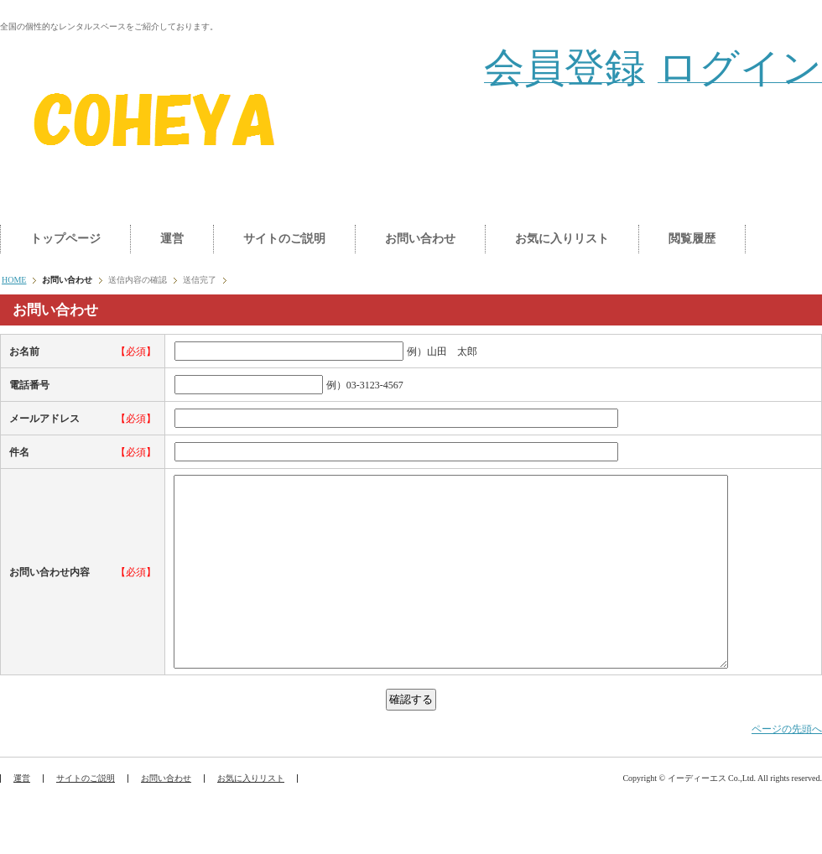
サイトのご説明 (284, 238)
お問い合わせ (420, 238)
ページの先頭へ (787, 767)
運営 (172, 238)
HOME (14, 279)
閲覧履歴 (692, 238)
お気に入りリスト (562, 238)
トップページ (65, 238)
